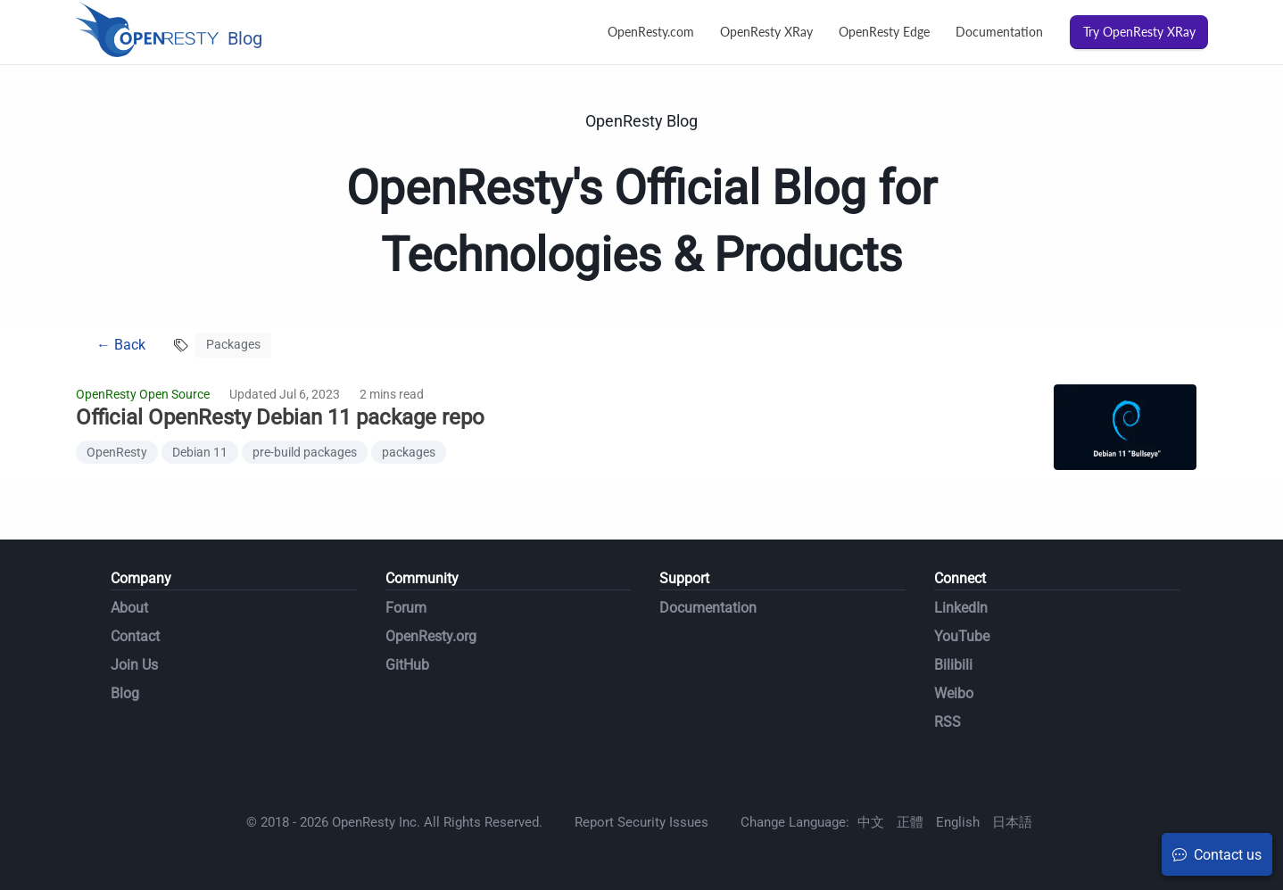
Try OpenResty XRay (1139, 31)
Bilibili (953, 664)
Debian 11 (200, 452)
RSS (947, 721)
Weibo (953, 693)
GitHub (407, 664)
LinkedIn (961, 607)
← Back (120, 344)
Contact (135, 636)
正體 (910, 822)
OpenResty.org (430, 636)
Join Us (134, 664)
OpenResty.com (651, 31)
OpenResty (117, 452)
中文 (870, 822)
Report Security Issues (641, 822)
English (958, 822)
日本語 (1012, 822)
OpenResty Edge (884, 31)
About (129, 607)
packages (408, 452)
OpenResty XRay (766, 31)
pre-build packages (304, 452)
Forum (405, 607)
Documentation (999, 31)
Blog (125, 693)
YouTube (961, 636)
